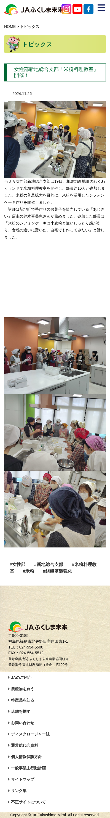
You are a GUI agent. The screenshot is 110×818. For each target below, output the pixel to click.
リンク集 (18, 790)
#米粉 (28, 571)
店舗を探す (20, 711)
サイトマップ (22, 779)
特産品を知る (22, 700)
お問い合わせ (22, 723)
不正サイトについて (28, 802)
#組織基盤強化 (57, 571)
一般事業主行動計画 (28, 768)
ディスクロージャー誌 (30, 734)
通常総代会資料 (24, 745)
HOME (10, 26)
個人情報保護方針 (26, 757)
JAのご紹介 (21, 677)
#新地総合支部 (48, 564)
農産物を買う (22, 689)
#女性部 (17, 564)
